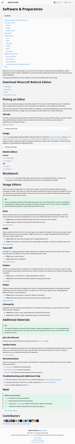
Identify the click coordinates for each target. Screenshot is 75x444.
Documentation (11, 62)
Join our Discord (37, 439)
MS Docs (8, 372)
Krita (7, 38)
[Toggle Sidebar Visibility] (2, 2)
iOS (6, 92)
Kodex (7, 166)
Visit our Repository (37, 442)
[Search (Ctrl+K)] (69, 2)
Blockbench (8, 33)
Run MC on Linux (10, 95)
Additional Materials (11, 54)
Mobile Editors (10, 31)
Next (6, 67)
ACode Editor (9, 158)
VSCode (8, 25)
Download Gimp (8, 244)
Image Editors (9, 36)
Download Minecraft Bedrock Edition (16, 20)
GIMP (7, 41)
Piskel (8, 49)
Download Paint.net (9, 262)
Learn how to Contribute (37, 440)
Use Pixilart (6, 281)
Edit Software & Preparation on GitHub (16, 424)
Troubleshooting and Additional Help (17, 64)
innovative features (55, 137)
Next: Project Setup (10, 410)
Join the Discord (11, 56)
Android (8, 89)
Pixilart (8, 46)
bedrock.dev (9, 367)
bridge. (8, 28)
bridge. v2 (8, 161)
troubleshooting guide (48, 382)
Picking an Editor (10, 23)
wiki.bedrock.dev (10, 370)
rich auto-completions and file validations (29, 139)
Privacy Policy (37, 437)
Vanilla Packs (10, 59)
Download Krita (8, 225)
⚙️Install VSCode (8, 125)
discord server (42, 341)
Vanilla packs (9, 355)
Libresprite (9, 51)
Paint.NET (9, 43)
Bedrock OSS (43, 430)
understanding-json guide (52, 379)
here (27, 385)
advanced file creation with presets (56, 139)
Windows (8, 87)
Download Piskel (8, 301)
